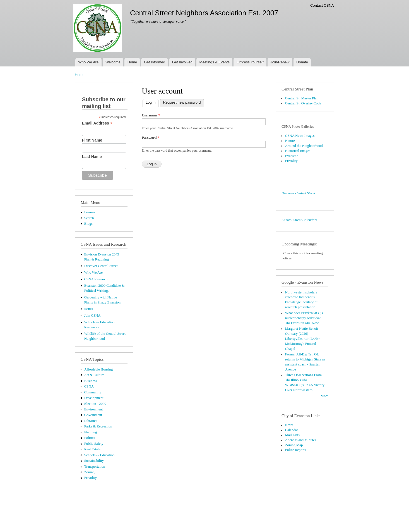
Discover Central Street (101, 266)
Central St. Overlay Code (303, 103)
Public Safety (94, 444)
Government (93, 415)
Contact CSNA (322, 5)
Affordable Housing (98, 369)
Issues (88, 309)
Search (89, 218)
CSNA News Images (300, 136)
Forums (89, 212)
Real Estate (92, 449)
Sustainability (94, 461)
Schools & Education (99, 455)
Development (94, 398)
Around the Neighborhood (304, 146)
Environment (93, 409)
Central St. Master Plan (301, 98)
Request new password (182, 102)
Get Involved (182, 62)
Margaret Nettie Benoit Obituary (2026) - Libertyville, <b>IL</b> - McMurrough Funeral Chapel (303, 339)
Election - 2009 (95, 404)
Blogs (88, 224)
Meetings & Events (214, 62)
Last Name (92, 156)
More (324, 396)
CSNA (89, 386)
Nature (290, 141)
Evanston (292, 156)
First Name (92, 140)
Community (92, 392)
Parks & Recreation (98, 426)
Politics (89, 438)
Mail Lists (292, 435)
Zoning (89, 472)
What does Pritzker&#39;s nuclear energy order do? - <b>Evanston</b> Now (304, 318)
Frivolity (90, 478)
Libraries (90, 421)
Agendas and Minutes (300, 440)
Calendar (291, 430)
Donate (302, 62)
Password (150, 137)
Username (151, 115)
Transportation (94, 467)
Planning (90, 432)
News (289, 425)
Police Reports (295, 450)
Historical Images (298, 151)
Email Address (97, 123)
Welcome (113, 62)
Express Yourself (250, 62)
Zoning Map (294, 445)
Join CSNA (92, 315)
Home (132, 62)
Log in (152, 101)
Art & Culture (94, 375)
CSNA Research (95, 279)
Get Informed (154, 62)
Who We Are (88, 62)
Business (90, 381)
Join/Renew (279, 62)
